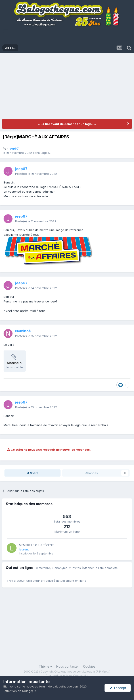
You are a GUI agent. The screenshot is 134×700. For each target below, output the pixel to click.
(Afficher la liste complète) (100, 568)
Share (32, 473)
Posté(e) (36, 173)
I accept (117, 688)
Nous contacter (67, 666)
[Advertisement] (68, 87)
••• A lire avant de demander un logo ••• (67, 124)
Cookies (89, 666)
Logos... (46, 152)
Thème (45, 666)
